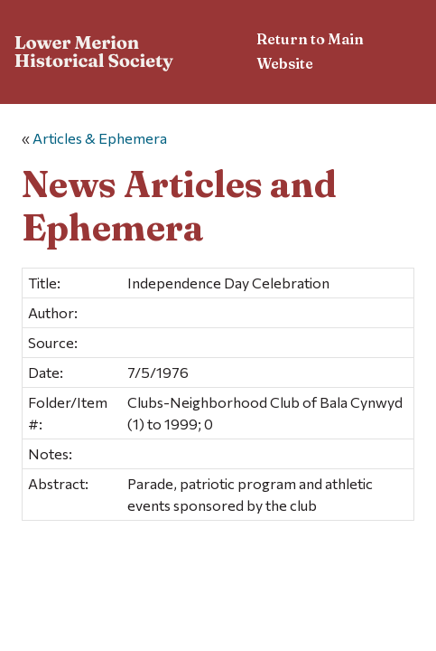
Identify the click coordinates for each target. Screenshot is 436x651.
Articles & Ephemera (99, 137)
